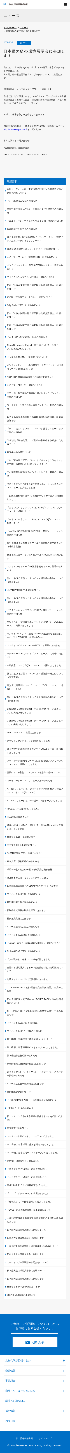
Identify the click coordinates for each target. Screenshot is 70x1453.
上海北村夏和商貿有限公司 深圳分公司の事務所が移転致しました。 (35, 1220)
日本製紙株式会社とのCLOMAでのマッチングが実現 (32, 886)
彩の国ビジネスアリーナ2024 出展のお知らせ (30, 297)
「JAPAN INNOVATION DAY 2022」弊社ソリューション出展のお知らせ (35, 533)
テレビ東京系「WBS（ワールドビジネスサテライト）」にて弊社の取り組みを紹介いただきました (35, 462)
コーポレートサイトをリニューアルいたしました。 (32, 1136)
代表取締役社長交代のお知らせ (22, 229)
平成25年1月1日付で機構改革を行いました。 (29, 1185)
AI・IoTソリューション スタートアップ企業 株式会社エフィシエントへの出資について (35, 791)
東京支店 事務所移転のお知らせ (23, 861)
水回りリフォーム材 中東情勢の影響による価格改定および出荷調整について (35, 191)
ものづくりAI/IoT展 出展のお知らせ (25, 385)
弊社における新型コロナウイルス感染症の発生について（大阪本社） (35, 699)
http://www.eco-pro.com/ (15, 129)
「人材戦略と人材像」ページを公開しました (28, 959)
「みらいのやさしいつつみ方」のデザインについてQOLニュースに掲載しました (35, 509)
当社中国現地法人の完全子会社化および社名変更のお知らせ (35, 211)
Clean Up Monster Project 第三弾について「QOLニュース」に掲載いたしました (35, 347)
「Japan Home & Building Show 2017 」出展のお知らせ (34, 943)
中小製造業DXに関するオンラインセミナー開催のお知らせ (35, 474)
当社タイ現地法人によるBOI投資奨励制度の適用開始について (35, 969)
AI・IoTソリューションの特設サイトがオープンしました (34, 800)
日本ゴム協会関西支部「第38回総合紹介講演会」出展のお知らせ (35, 315)
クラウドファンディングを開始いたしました (28, 740)
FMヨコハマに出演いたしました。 (23, 809)
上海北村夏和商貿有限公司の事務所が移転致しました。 (34, 1246)
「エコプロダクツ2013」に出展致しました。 (29, 1169)
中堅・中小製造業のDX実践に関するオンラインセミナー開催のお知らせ (35, 395)
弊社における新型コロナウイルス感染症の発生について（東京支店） (35, 580)
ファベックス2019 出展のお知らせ (23, 894)
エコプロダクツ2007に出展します (23, 1287)
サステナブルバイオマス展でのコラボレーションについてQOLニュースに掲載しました (35, 486)
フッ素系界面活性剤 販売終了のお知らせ (27, 357)
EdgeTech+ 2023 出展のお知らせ (23, 305)
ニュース (24, 27)
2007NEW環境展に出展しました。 (24, 1295)
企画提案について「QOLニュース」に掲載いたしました (34, 665)
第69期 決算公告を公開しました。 (24, 1161)
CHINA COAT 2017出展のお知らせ (23, 951)
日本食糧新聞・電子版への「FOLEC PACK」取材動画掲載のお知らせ (35, 1001)
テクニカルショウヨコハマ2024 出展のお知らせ (31, 277)
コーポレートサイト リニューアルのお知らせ (29, 780)
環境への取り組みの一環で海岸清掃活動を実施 (29, 869)
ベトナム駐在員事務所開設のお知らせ (25, 1083)
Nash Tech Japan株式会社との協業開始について (30, 377)
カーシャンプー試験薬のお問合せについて (27, 1262)
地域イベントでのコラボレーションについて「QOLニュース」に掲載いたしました (35, 624)
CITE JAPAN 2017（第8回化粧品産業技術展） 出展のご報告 (35, 989)
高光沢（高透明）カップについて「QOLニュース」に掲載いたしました (35, 687)
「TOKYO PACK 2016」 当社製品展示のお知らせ (31, 1100)
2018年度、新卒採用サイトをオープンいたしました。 (33, 1047)
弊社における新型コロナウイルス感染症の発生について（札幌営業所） (35, 545)
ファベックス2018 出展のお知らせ (23, 935)
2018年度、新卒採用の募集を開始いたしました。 (31, 1039)
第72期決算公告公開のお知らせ (22, 902)
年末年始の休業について (19, 452)
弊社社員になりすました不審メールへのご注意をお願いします (35, 556)
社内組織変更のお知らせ (19, 918)
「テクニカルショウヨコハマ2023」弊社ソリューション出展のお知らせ (35, 430)
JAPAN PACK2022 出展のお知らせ (24, 590)
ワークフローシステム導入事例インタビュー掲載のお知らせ (35, 407)
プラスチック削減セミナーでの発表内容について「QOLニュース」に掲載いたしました (35, 762)
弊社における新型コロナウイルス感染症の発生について (34, 772)
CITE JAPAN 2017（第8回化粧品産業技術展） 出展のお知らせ (35, 1013)
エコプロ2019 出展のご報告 (21, 837)
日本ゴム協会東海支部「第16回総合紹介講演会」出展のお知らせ (35, 287)
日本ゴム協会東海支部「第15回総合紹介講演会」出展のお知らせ (35, 419)
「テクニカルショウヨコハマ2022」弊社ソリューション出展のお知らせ (35, 612)
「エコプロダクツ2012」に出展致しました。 (29, 1193)
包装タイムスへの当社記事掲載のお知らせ (27, 979)
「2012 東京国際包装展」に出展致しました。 (30, 1210)
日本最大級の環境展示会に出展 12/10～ (26, 1270)
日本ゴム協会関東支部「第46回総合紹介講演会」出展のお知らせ (35, 327)
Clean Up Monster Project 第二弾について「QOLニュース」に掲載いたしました (35, 711)
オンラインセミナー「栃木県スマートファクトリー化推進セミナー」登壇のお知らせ (35, 367)
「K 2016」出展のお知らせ (20, 1108)
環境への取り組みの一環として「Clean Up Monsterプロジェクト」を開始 (35, 827)
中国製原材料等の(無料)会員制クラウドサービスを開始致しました (35, 497)
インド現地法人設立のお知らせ (22, 201)
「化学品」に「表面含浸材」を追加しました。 (29, 1201)
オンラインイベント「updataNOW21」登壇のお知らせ (33, 645)
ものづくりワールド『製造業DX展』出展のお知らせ (32, 257)
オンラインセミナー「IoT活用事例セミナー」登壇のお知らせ (35, 568)
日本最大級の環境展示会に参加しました (26, 1230)
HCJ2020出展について (18, 817)
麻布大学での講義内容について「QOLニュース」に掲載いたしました (35, 751)
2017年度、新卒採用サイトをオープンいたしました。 (33, 1152)
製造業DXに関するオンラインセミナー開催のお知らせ (33, 249)
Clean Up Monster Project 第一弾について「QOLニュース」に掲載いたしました (35, 723)
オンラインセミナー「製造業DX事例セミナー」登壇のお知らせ (35, 267)
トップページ (10, 27)
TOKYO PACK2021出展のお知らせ (24, 732)
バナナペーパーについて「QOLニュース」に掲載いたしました (35, 655)
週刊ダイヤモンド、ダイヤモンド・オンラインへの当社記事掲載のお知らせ (35, 1074)
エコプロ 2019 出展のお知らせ (22, 845)
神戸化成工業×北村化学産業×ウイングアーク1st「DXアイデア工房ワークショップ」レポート (35, 239)
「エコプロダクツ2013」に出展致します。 (27, 1177)
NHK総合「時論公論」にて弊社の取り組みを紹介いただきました (35, 442)
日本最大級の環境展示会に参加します (25, 1238)
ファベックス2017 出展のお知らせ (24, 1031)
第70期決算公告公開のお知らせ (22, 1055)
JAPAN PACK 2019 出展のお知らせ (25, 853)
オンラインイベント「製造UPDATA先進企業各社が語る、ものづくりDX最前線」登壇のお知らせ (35, 635)
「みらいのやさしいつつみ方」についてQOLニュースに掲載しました (35, 521)
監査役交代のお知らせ (18, 1128)
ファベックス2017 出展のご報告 (22, 1023)
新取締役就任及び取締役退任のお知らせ (26, 910)
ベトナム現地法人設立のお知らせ (23, 926)
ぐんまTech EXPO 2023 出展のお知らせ (27, 337)
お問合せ (38, 1342)
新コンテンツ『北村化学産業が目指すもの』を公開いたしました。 (35, 1118)
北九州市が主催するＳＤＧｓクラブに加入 (27, 877)
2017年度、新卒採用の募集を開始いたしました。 (31, 1144)
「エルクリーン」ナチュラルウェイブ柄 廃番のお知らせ (35, 221)
